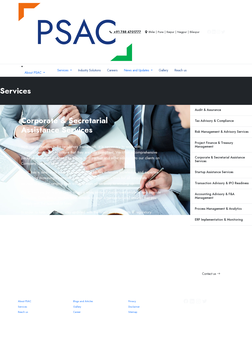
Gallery (77, 307)
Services (22, 307)
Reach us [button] (180, 70)
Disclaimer (134, 307)
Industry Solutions (89, 70)
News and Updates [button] (137, 70)
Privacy (132, 301)
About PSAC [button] (34, 72)
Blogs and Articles (83, 301)
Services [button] (63, 70)
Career (77, 312)
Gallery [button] (163, 70)
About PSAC (24, 301)
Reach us (23, 312)
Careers (112, 70)
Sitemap (132, 312)
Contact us (211, 274)
